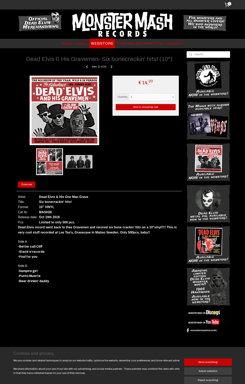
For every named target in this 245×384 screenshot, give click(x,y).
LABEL (82, 43)
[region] (96, 371)
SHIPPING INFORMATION (139, 43)
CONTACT (175, 43)
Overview (26, 184)
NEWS (66, 43)
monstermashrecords (202, 330)
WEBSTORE (102, 43)
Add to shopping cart (145, 107)
